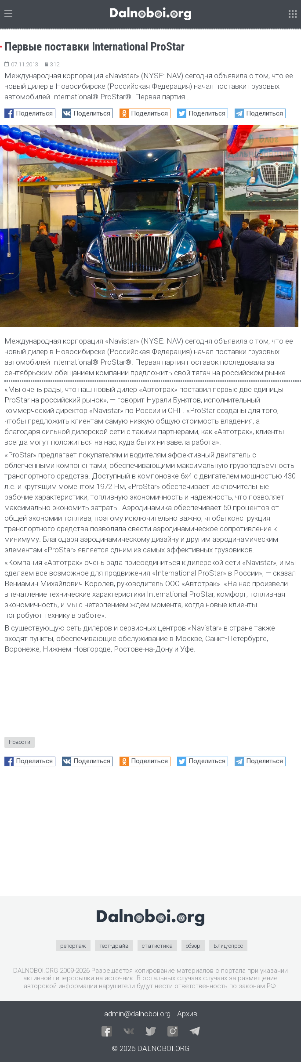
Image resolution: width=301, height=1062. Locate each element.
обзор (193, 945)
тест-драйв (114, 945)
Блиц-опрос (228, 945)
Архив (187, 1013)
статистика (157, 945)
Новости (19, 742)
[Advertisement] (150, 834)
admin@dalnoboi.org (137, 1013)
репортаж (73, 945)
